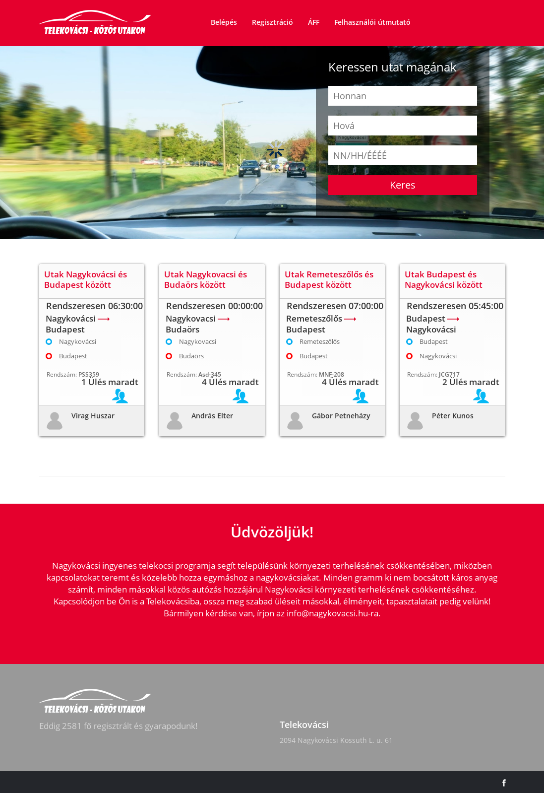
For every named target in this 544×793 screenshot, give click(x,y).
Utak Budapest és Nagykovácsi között (444, 279)
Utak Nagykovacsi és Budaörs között (205, 279)
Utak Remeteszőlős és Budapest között (329, 279)
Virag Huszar (93, 415)
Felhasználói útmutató (372, 22)
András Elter (212, 415)
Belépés (224, 22)
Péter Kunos (453, 415)
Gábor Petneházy (341, 415)
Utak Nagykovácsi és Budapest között (85, 279)
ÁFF (313, 22)
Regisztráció (272, 22)
